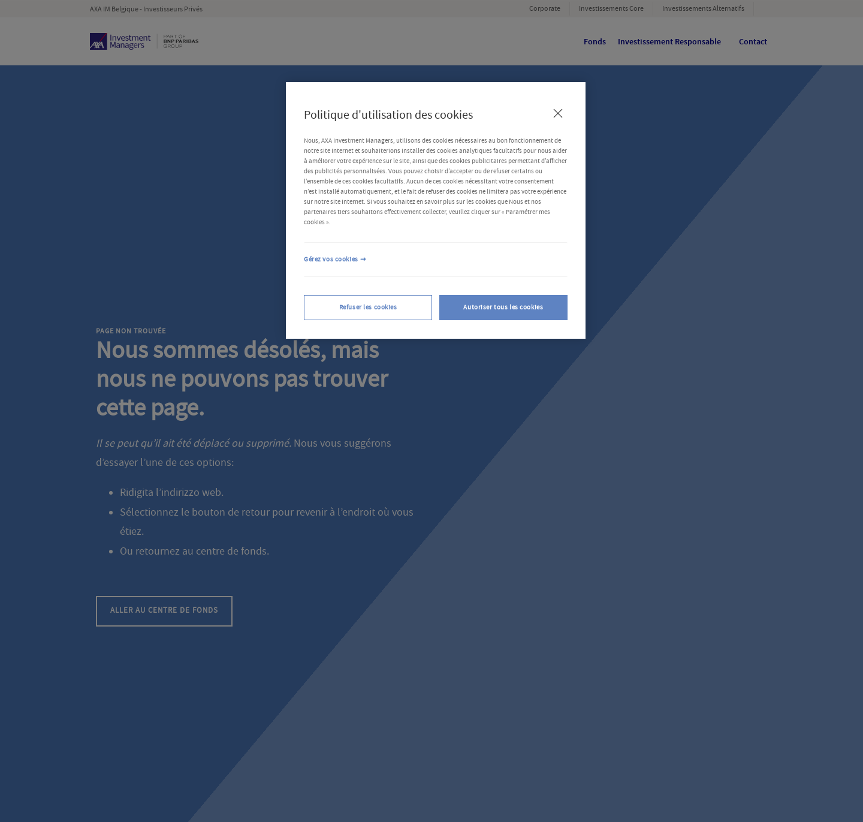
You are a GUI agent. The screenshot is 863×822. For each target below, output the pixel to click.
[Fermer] (558, 113)
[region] (436, 210)
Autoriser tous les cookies (503, 307)
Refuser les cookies (368, 307)
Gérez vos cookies (331, 259)
